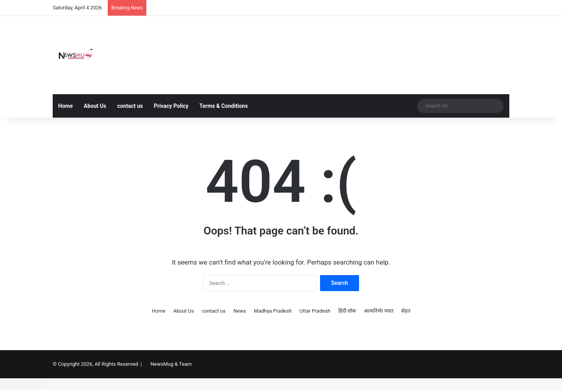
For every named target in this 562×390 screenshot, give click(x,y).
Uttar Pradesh (314, 311)
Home (65, 106)
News (239, 311)
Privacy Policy (171, 106)
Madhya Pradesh (273, 311)
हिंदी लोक (347, 311)
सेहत (405, 311)
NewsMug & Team (171, 364)
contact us (130, 106)
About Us (95, 106)
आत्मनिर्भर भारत (378, 311)
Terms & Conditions (223, 106)
